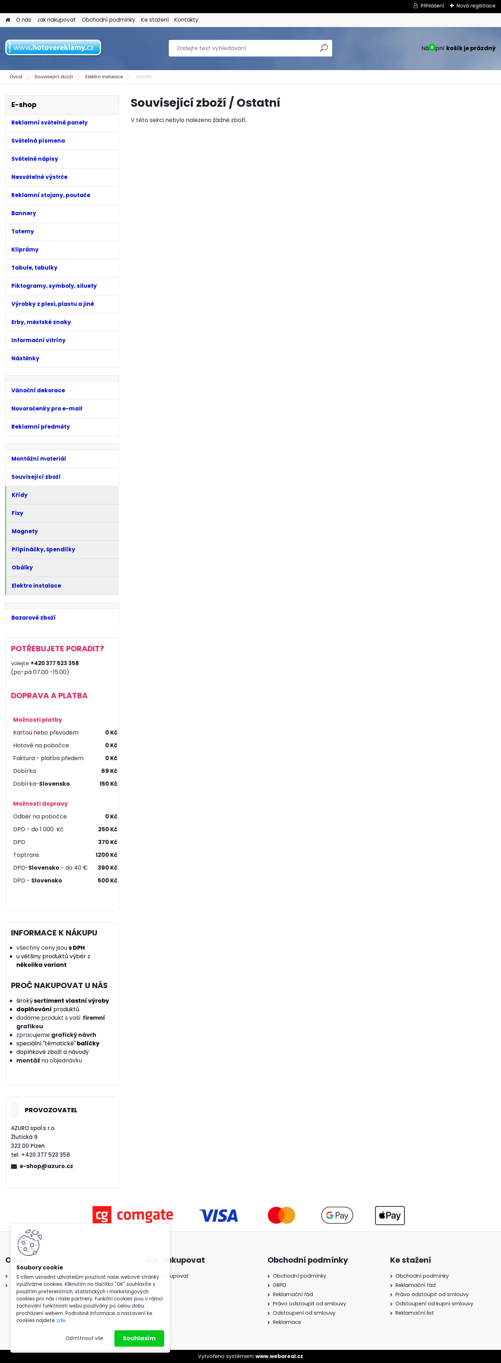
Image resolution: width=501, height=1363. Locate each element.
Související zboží (53, 76)
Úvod (16, 76)
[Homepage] (7, 20)
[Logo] (54, 48)
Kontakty (186, 19)
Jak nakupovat (56, 19)
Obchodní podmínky (108, 19)
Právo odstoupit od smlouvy (309, 1303)
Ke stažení (155, 19)
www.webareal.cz (279, 1356)
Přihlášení (432, 5)
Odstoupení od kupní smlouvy (434, 1303)
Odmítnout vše (84, 1338)
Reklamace (287, 1322)
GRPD (279, 1285)
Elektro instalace (104, 76)
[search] (324, 51)
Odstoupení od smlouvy (304, 1312)
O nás (23, 19)
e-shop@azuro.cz (46, 1166)
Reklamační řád (293, 1294)
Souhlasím (139, 1338)
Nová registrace (476, 5)
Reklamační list (414, 1312)
